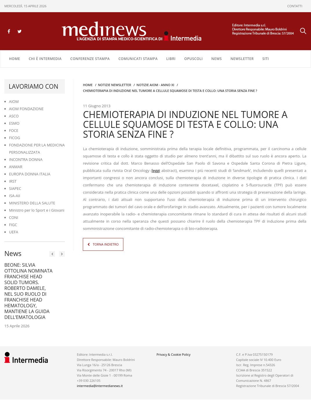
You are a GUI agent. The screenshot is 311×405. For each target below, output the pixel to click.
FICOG (14, 137)
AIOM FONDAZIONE (26, 108)
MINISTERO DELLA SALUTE (32, 202)
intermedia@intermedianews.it (100, 385)
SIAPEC (15, 188)
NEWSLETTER (242, 58)
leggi (156, 170)
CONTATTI (294, 6)
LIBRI (170, 58)
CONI (13, 217)
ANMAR (15, 166)
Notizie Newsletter (114, 84)
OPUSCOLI (193, 58)
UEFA (13, 231)
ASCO (14, 115)
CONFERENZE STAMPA (90, 58)
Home (14, 58)
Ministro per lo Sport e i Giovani (36, 210)
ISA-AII (14, 195)
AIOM (14, 101)
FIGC (13, 224)
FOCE (13, 130)
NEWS (216, 58)
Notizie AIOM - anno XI (155, 84)
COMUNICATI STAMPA (138, 58)
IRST (13, 181)
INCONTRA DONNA (26, 159)
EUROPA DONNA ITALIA (29, 173)
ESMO (14, 123)
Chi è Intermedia (45, 58)
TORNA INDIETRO (105, 244)
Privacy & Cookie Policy (173, 354)
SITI (265, 58)
